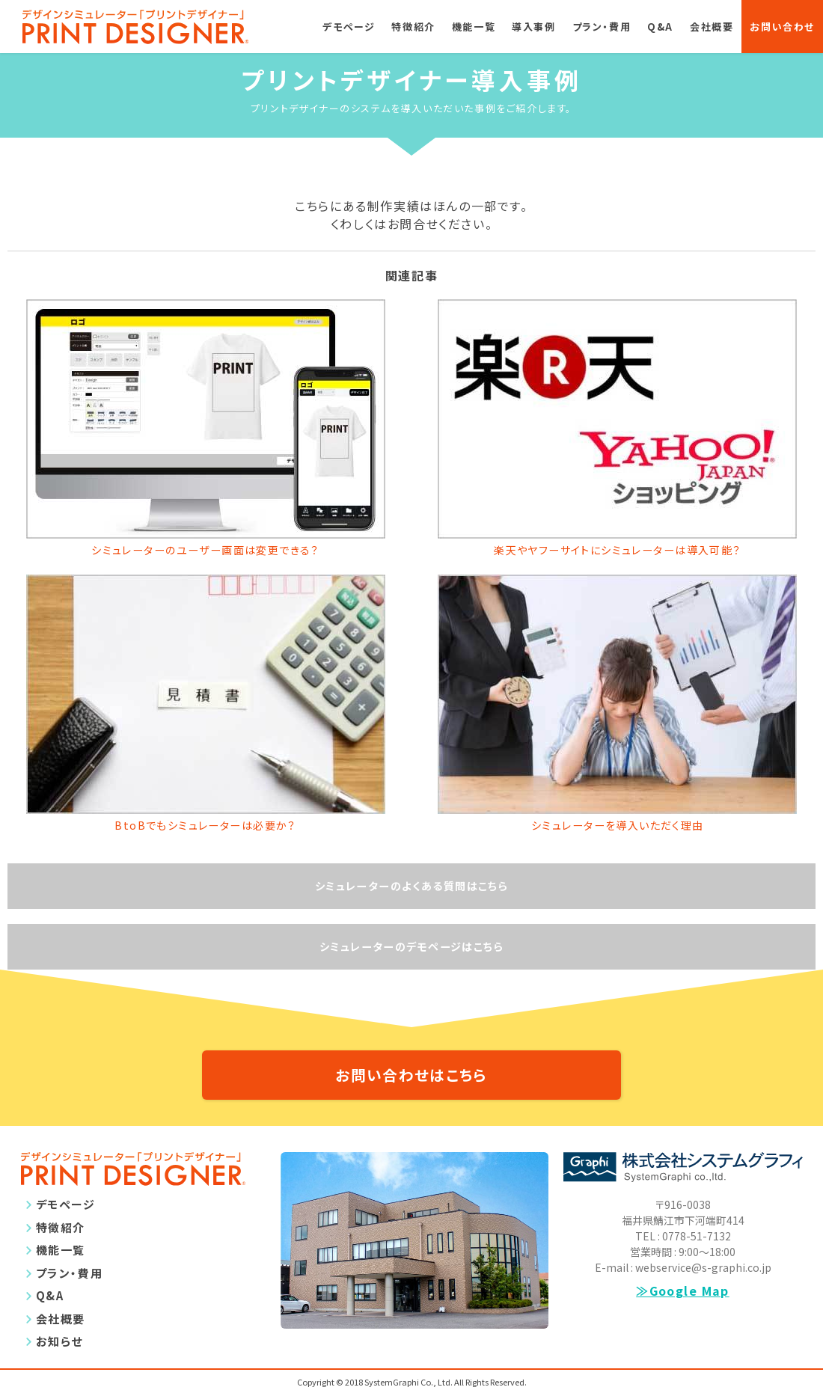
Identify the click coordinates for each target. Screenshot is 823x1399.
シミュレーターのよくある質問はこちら (411, 892)
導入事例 (533, 26)
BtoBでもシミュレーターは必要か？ (205, 829)
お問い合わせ (782, 26)
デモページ (348, 26)
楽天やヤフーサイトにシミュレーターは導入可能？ (617, 551)
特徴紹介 (413, 26)
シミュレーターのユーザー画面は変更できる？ (205, 551)
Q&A (660, 26)
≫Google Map (682, 1309)
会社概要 (711, 26)
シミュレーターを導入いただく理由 (617, 829)
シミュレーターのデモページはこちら (411, 955)
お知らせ (59, 1360)
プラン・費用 (601, 26)
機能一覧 (473, 26)
